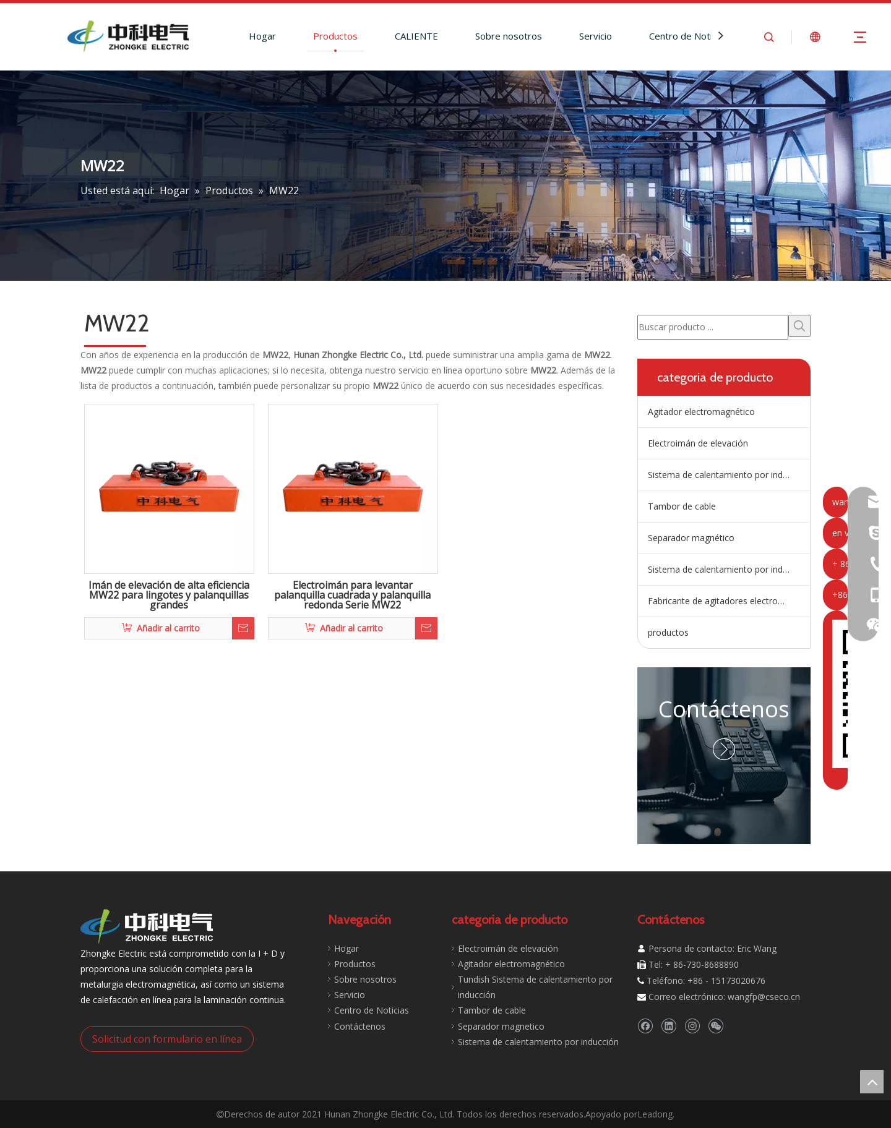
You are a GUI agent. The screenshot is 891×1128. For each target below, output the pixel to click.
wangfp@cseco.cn (764, 996)
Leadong (655, 1114)
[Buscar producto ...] (712, 327)
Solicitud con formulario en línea (167, 1039)
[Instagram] (692, 1025)
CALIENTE (416, 36)
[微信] (715, 1025)
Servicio (595, 36)
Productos (335, 36)
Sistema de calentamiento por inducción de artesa (729, 475)
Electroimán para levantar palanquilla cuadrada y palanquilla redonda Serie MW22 (352, 595)
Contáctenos (724, 709)
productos (668, 632)
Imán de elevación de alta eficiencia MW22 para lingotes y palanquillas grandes (168, 595)
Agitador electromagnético (701, 411)
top (872, 1081)
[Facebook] (645, 1025)
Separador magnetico (501, 1026)
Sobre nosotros (508, 36)
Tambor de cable (682, 506)
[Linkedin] (668, 1025)
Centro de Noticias (688, 36)
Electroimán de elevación (698, 443)
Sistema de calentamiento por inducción (728, 569)
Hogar (262, 36)
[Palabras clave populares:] (799, 326)
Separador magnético (691, 538)
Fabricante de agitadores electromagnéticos (729, 601)
